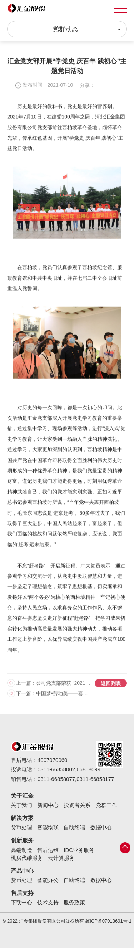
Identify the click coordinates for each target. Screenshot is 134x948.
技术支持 (48, 902)
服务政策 (74, 902)
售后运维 (48, 850)
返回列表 (111, 687)
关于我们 (21, 805)
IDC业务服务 (79, 850)
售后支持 (22, 893)
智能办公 (48, 880)
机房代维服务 (27, 858)
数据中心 (101, 827)
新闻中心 (48, 805)
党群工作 (106, 805)
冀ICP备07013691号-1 (108, 921)
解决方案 (22, 818)
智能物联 (48, 827)
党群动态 (87, 28)
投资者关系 (77, 805)
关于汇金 (22, 796)
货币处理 (21, 827)
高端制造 (21, 850)
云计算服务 (61, 858)
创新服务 (22, 840)
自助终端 (74, 827)
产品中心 (22, 871)
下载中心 (21, 902)
